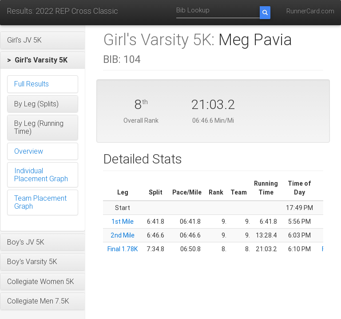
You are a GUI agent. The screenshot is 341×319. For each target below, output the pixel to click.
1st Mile (122, 222)
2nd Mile (123, 235)
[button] (42, 40)
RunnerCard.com (310, 11)
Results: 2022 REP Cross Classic (62, 11)
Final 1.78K (122, 249)
